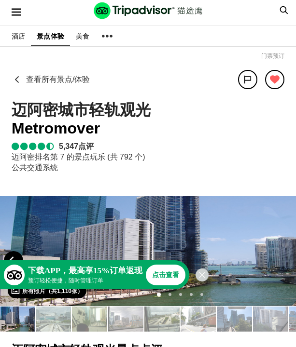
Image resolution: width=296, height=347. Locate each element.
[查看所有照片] (47, 290)
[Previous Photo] (13, 260)
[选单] (16, 12)
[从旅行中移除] (274, 79)
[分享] (247, 79)
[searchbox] (282, 10)
